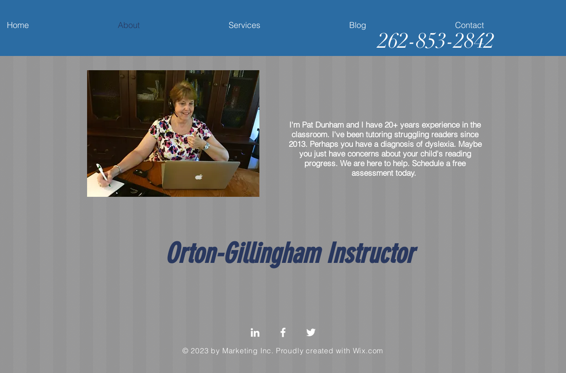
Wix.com (368, 350)
